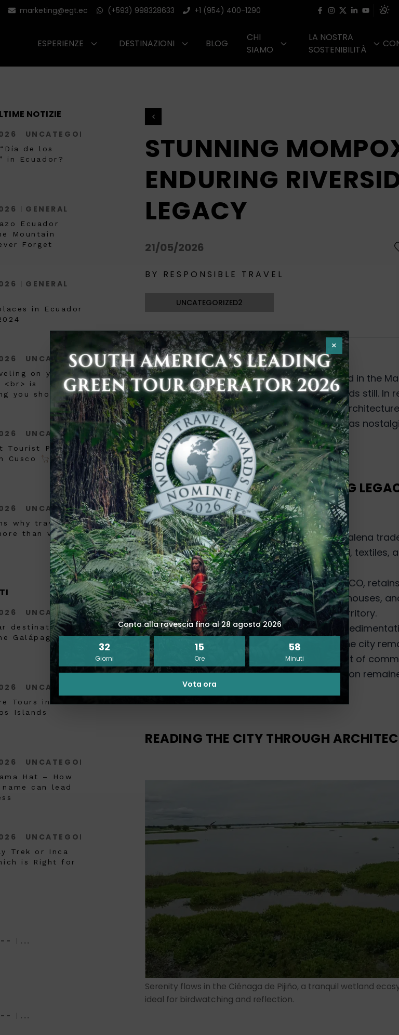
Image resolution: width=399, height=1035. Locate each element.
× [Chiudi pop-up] (334, 345)
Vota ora (199, 684)
